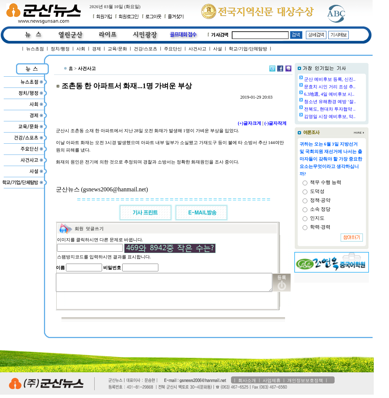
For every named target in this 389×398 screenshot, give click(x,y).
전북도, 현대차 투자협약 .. (348, 109)
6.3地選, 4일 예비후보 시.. (348, 94)
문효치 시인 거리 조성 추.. (348, 86)
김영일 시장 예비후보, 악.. (348, 116)
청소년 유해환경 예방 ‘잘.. (349, 101)
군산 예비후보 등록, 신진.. (348, 79)
